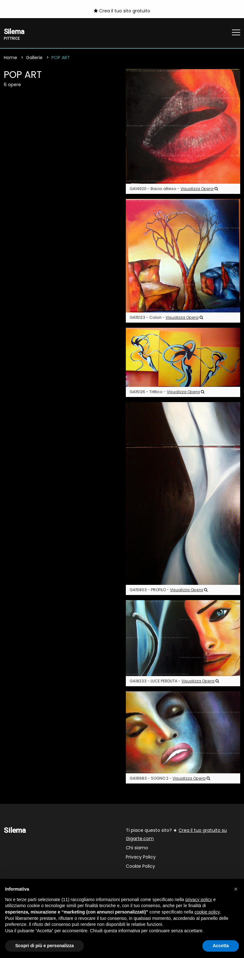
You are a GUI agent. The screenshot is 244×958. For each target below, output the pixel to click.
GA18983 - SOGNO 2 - (170, 778)
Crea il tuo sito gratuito (122, 11)
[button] (236, 889)
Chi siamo (137, 848)
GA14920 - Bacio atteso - (174, 189)
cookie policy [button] (207, 911)
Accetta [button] (221, 945)
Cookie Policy (140, 866)
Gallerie (34, 58)
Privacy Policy (141, 857)
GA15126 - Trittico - (167, 392)
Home (10, 58)
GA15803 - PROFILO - (168, 590)
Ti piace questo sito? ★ (176, 834)
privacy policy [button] (198, 899)
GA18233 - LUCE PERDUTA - (174, 681)
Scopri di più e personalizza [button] (44, 945)
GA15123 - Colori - (166, 317)
